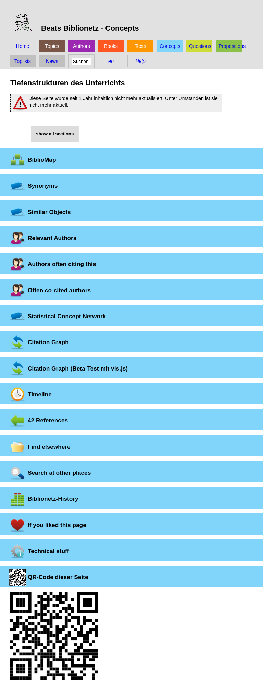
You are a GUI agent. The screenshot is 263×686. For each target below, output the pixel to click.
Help (140, 61)
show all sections (55, 133)
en (111, 61)
